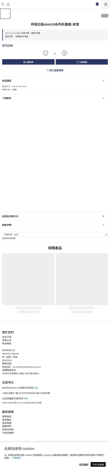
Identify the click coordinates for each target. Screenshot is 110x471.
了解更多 (16, 458)
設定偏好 (83, 464)
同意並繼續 (98, 464)
